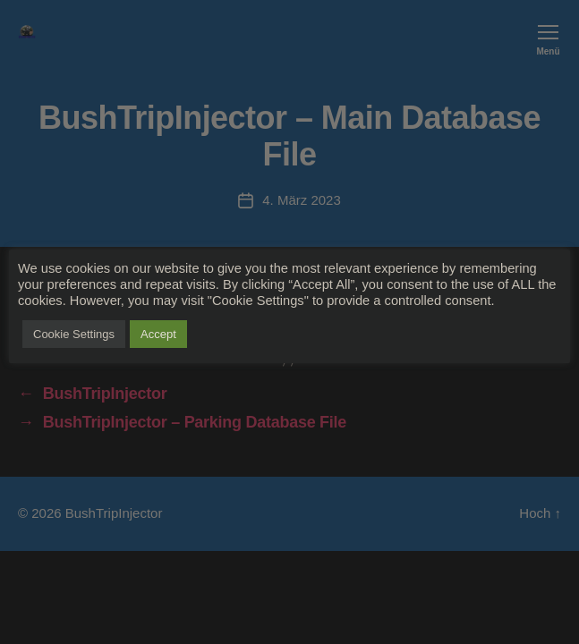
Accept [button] (158, 334)
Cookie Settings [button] (74, 334)
